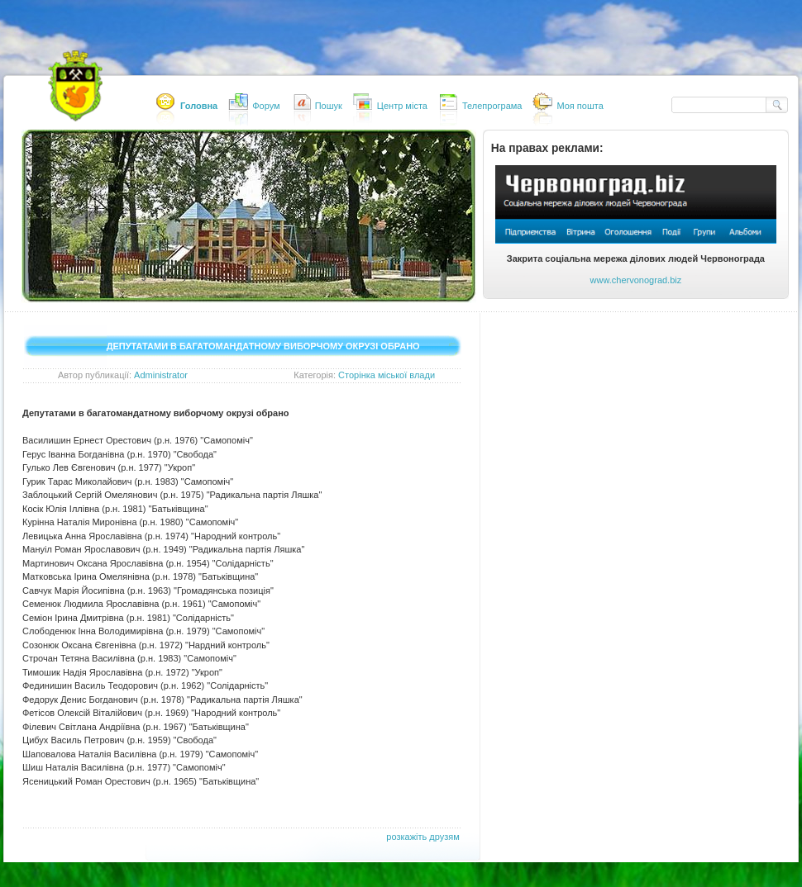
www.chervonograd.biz (636, 280)
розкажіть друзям (422, 837)
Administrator (161, 375)
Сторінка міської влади (386, 375)
